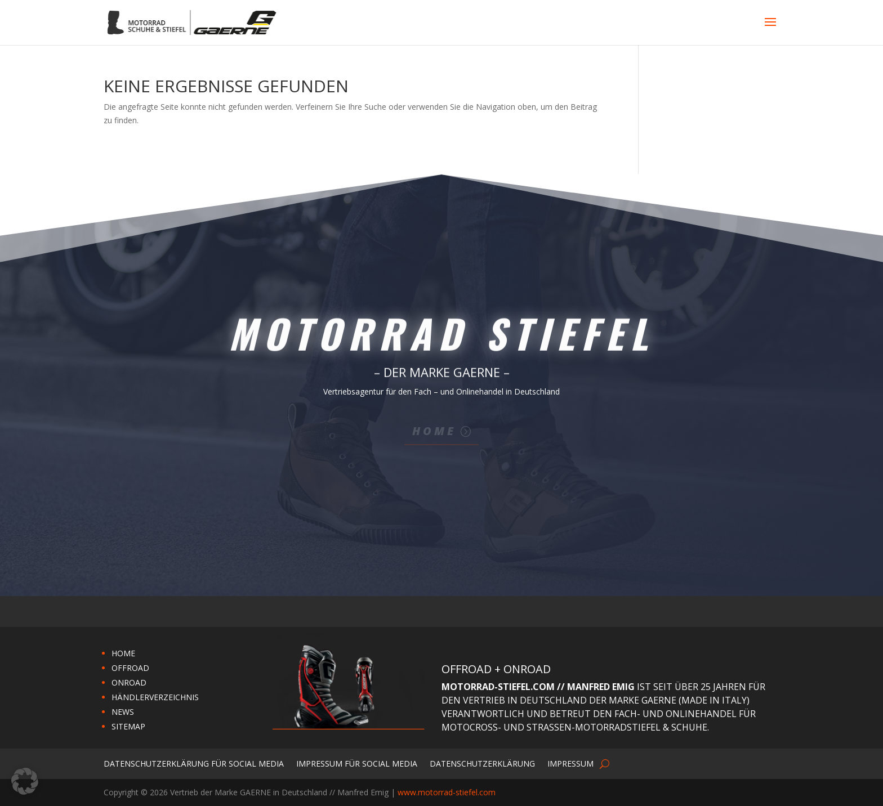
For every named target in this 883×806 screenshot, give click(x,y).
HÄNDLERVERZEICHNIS (155, 697)
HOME (123, 653)
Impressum (570, 763)
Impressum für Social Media (356, 763)
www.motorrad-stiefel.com (447, 792)
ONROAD (129, 682)
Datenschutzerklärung (482, 763)
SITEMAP (128, 726)
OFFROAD (130, 667)
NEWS (123, 711)
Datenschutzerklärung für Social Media (194, 763)
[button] (25, 781)
